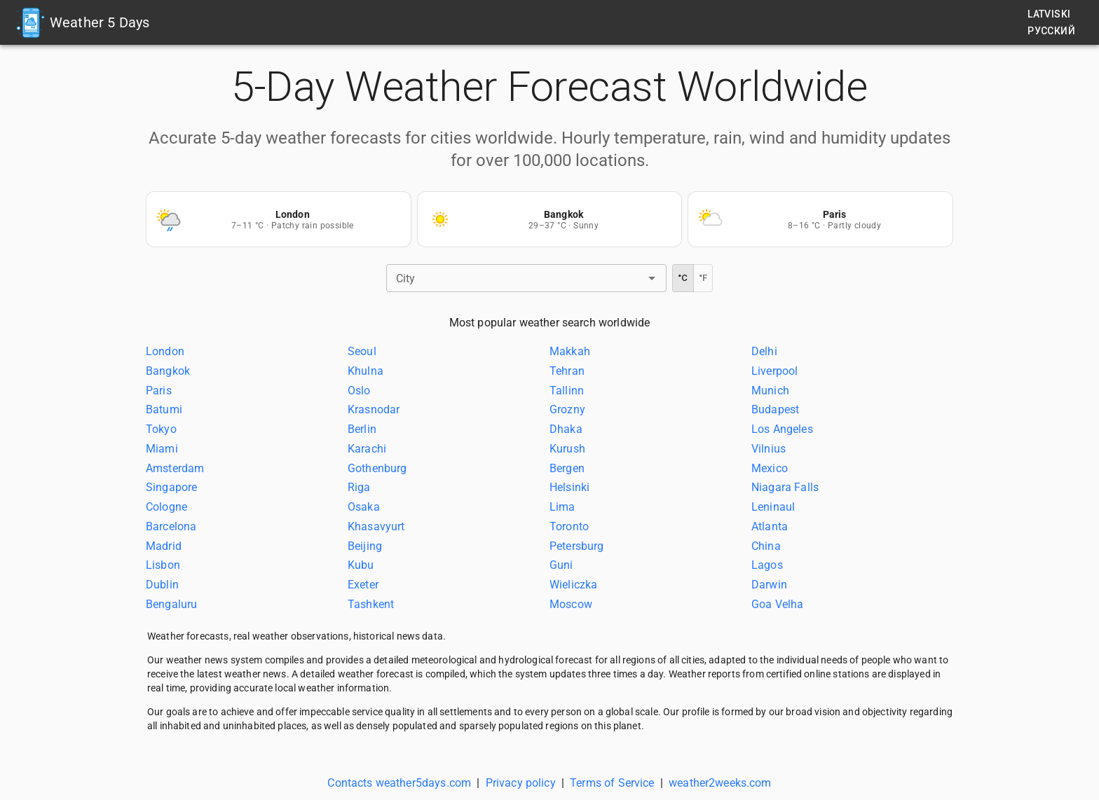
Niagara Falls (785, 487)
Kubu (361, 565)
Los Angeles (782, 429)
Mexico (769, 467)
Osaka (364, 506)
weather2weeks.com (720, 782)
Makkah (570, 351)
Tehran (567, 371)
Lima (562, 506)
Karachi (367, 448)
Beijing (365, 545)
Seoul (362, 351)
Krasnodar (374, 409)
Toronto (569, 526)
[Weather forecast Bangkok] (550, 219)
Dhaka (566, 429)
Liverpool (774, 371)
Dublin (162, 584)
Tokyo (161, 429)
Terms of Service (612, 782)
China (766, 545)
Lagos (767, 565)
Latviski (1049, 14)
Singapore (171, 487)
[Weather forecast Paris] (820, 219)
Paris (159, 389)
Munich (770, 389)
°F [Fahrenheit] (703, 278)
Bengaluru (171, 604)
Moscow (571, 604)
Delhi (764, 351)
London (165, 351)
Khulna (365, 371)
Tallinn (567, 389)
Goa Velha (777, 604)
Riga (359, 487)
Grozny (567, 409)
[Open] (652, 278)
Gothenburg (377, 467)
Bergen (567, 467)
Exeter (363, 584)
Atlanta (769, 526)
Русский (1051, 30)
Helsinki (569, 487)
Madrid (164, 545)
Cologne (166, 506)
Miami (162, 448)
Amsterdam (175, 467)
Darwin (769, 584)
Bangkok (168, 371)
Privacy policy (521, 782)
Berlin (362, 429)
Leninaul (773, 506)
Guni (561, 565)
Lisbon (163, 565)
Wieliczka (573, 584)
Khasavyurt (376, 526)
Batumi (164, 409)
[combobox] (514, 278)
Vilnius (768, 448)
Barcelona (171, 526)
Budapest (775, 409)
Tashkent (371, 604)
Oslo (359, 389)
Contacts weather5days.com (399, 782)
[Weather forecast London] (278, 219)
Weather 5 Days (99, 22)
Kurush (567, 448)
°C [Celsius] (683, 278)
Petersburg (577, 545)
